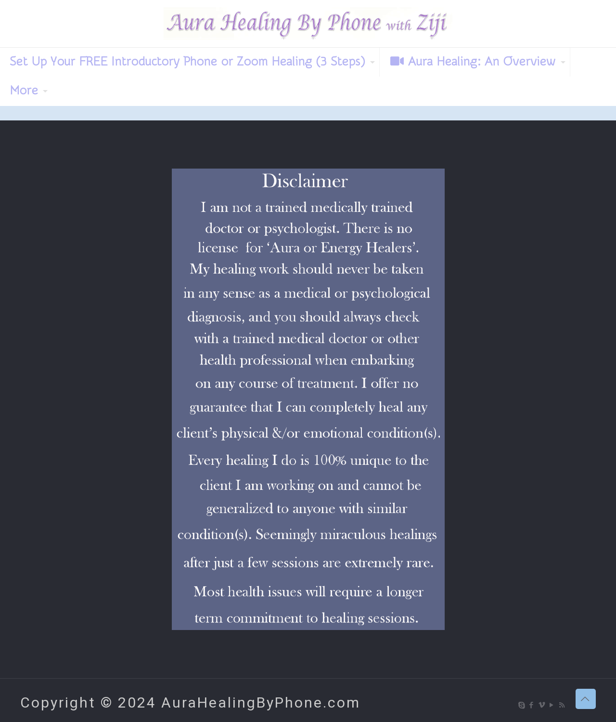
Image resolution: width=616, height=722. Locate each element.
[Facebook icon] (532, 705)
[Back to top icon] (586, 699)
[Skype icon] (522, 705)
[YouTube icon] (552, 705)
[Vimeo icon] (542, 705)
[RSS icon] (562, 705)
